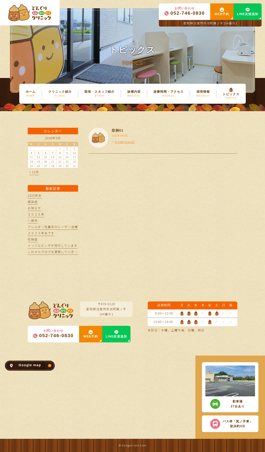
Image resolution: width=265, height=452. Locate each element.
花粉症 (33, 239)
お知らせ (34, 208)
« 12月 (34, 172)
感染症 (33, 202)
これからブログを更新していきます (54, 252)
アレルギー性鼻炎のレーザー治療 (53, 227)
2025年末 (35, 195)
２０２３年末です (41, 233)
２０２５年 (36, 214)
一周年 (33, 220)
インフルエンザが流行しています (52, 245)
